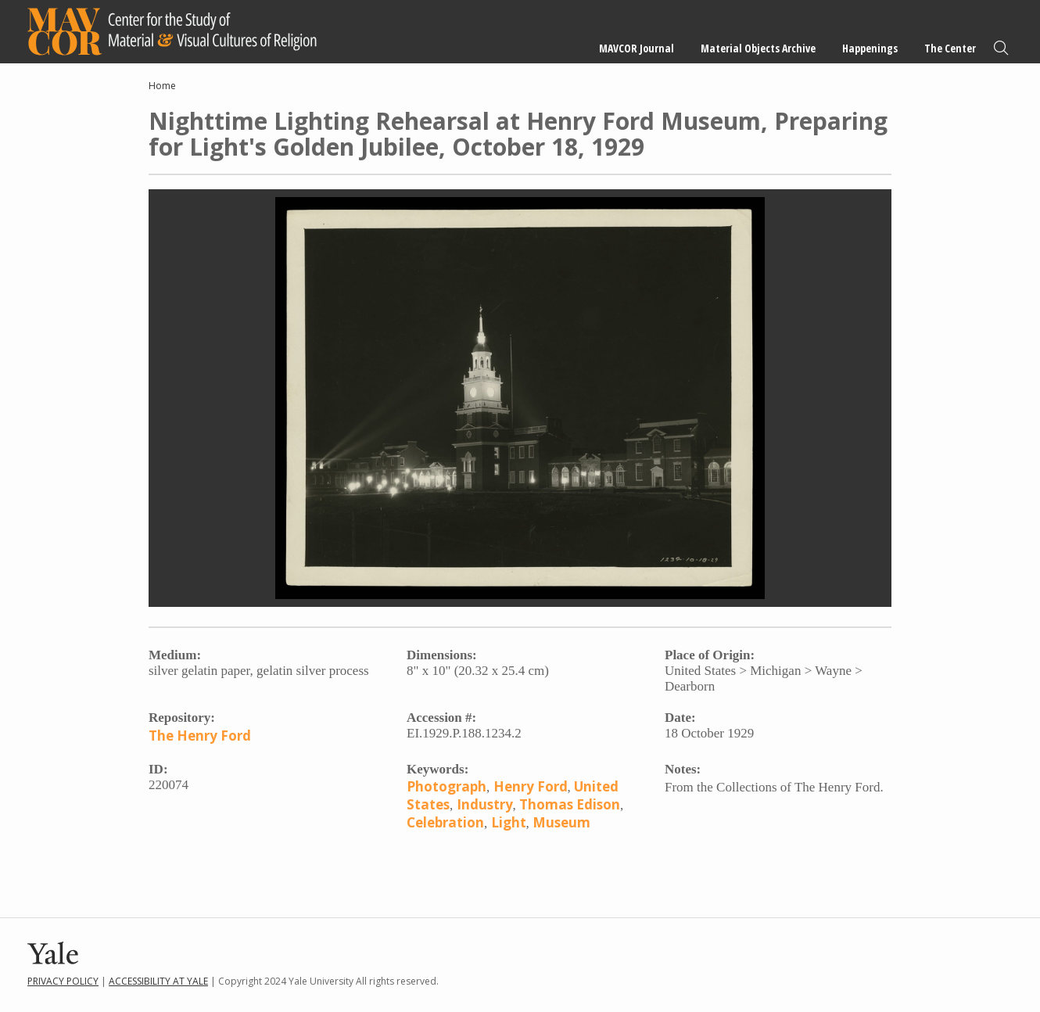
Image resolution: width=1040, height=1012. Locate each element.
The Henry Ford (200, 736)
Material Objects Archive (758, 48)
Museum (561, 822)
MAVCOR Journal (636, 48)
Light (508, 822)
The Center (950, 48)
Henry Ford (530, 786)
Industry (485, 804)
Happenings (870, 48)
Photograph (446, 786)
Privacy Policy (63, 981)
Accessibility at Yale (158, 981)
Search (1001, 48)
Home (162, 85)
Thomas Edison (569, 804)
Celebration (445, 822)
